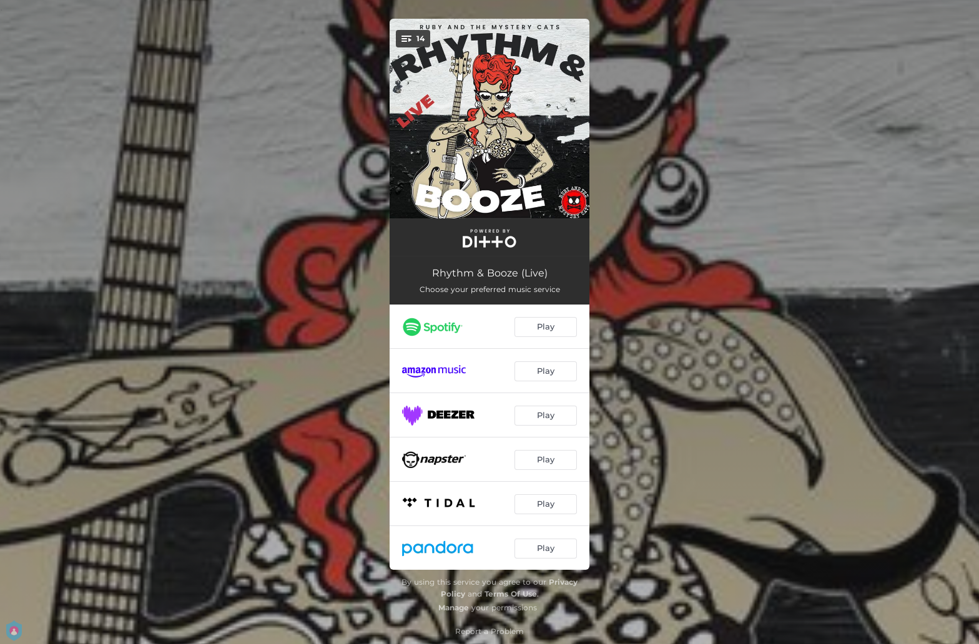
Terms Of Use (511, 593)
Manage (453, 607)
